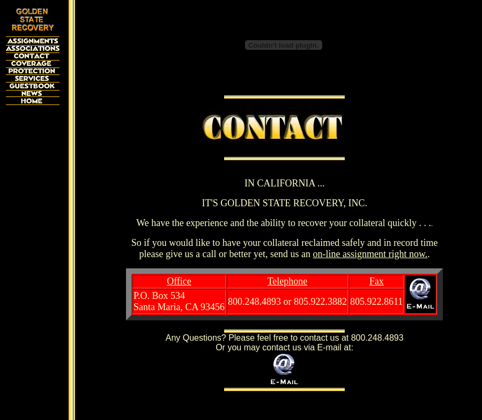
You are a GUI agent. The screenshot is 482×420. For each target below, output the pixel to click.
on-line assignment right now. (370, 254)
